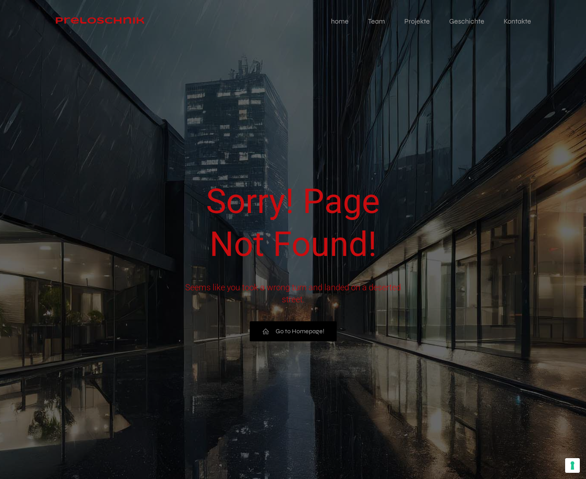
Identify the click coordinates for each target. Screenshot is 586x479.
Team (376, 21)
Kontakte (517, 21)
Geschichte (466, 21)
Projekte (417, 21)
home (340, 21)
